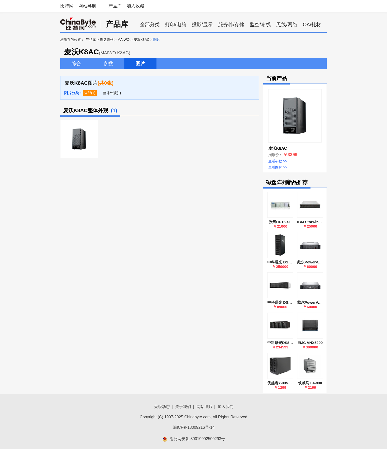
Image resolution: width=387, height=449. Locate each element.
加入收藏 (135, 5)
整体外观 (110, 93)
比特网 (67, 5)
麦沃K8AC (142, 40)
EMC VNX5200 (310, 343)
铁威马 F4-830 (310, 383)
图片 (140, 63)
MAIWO (123, 40)
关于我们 (183, 407)
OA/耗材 (312, 24)
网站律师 (204, 407)
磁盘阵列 (107, 40)
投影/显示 (202, 24)
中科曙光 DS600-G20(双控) (289, 302)
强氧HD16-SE (280, 222)
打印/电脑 (175, 24)
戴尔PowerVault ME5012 (318, 262)
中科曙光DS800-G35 (284, 343)
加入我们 (225, 407)
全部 (87, 93)
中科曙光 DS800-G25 (285, 262)
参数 (108, 63)
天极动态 (162, 407)
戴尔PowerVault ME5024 (318, 302)
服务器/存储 (231, 24)
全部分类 (150, 24)
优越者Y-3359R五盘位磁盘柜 (291, 383)
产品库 (115, 5)
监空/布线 (260, 24)
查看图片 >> (277, 167)
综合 (76, 63)
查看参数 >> (277, 161)
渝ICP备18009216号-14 (194, 427)
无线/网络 (286, 24)
